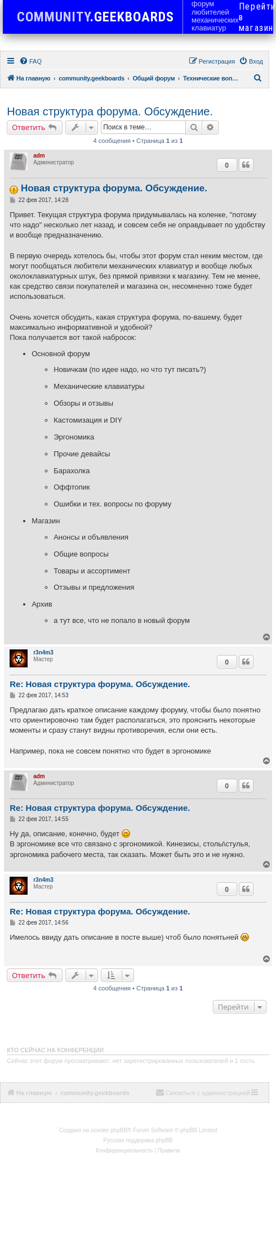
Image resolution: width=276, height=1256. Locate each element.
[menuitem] (30, 61)
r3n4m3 (43, 652)
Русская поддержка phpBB (137, 1140)
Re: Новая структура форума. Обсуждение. (100, 684)
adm (39, 155)
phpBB (118, 1130)
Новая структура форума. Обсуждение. (110, 111)
